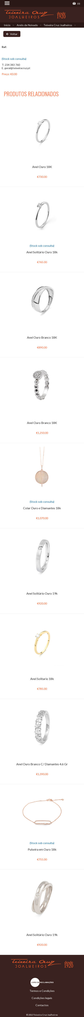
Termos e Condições (42, 990)
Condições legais (42, 998)
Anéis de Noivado (27, 25)
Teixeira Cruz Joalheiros (57, 25)
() (76, 3)
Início (7, 25)
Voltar (11, 34)
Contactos (42, 1005)
